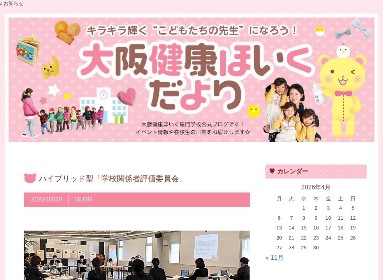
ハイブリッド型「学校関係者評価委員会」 (113, 178)
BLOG (83, 199)
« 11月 (274, 257)
